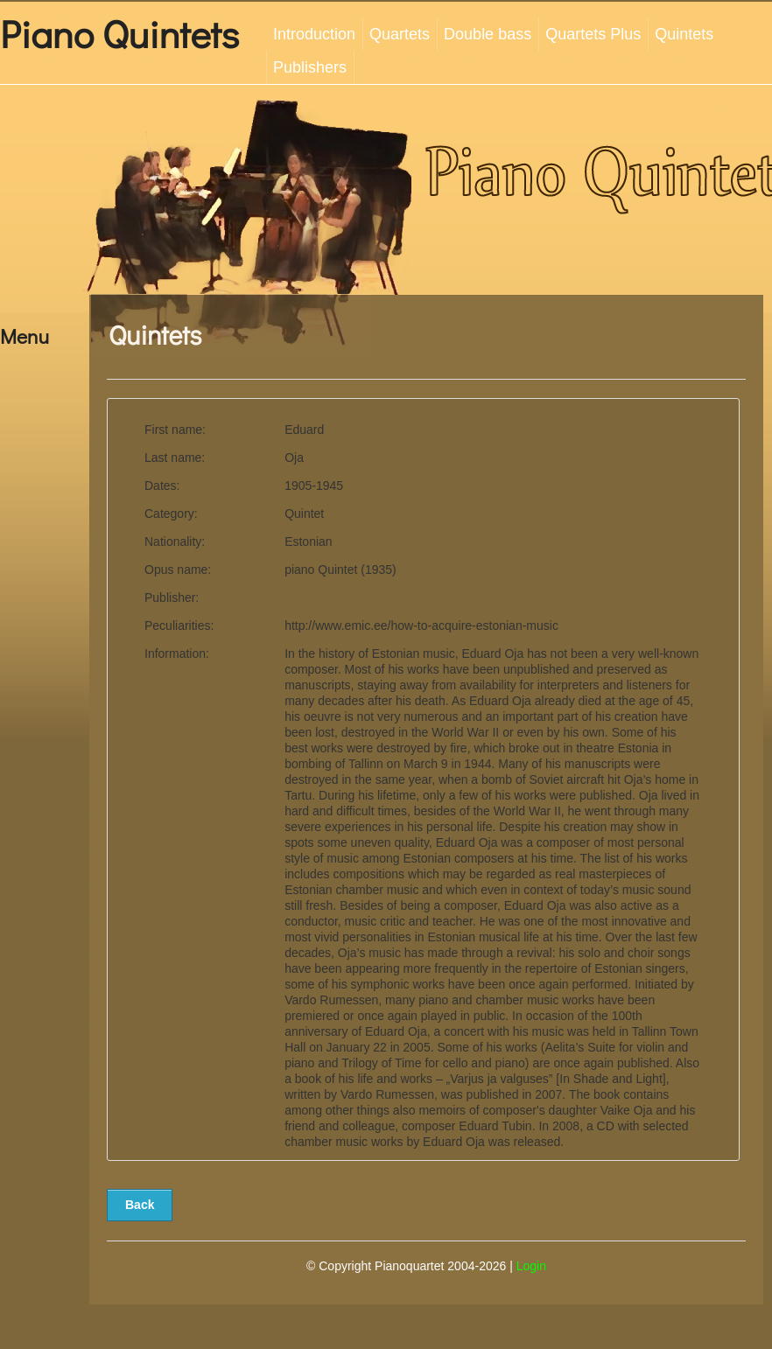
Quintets (684, 34)
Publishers (310, 67)
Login (531, 1266)
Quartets (399, 34)
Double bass (487, 34)
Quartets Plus (593, 34)
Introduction (314, 34)
